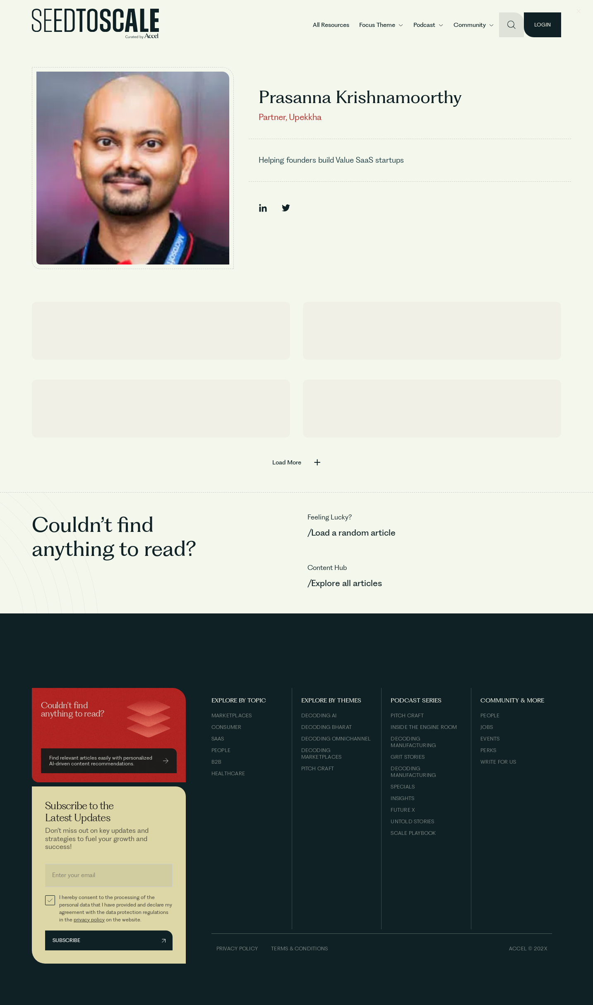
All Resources (331, 25)
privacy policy (89, 919)
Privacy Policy (237, 948)
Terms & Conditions (299, 948)
